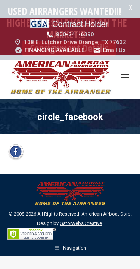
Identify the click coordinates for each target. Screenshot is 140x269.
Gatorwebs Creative (81, 206)
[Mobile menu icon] (125, 60)
